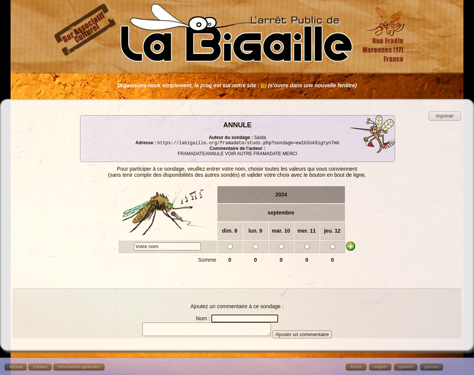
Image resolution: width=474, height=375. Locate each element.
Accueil (15, 366)
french (356, 366)
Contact (40, 366)
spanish (406, 366)
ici (264, 85)
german (432, 366)
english (380, 366)
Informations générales (79, 366)
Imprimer (445, 116)
